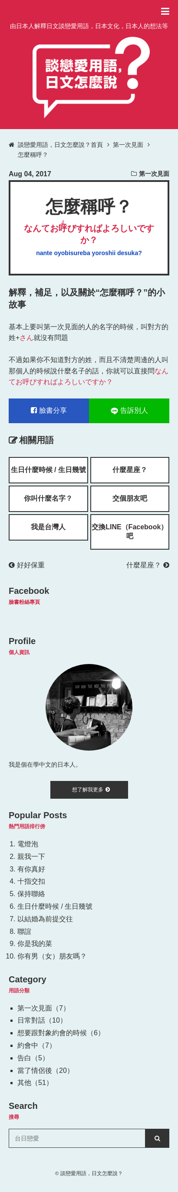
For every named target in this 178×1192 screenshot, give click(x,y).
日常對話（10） (42, 1020)
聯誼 (24, 931)
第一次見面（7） (43, 1008)
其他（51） (35, 1082)
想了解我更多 (91, 790)
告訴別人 (129, 411)
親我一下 (31, 856)
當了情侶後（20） (45, 1070)
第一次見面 (154, 173)
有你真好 (31, 869)
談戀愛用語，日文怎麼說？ (91, 1173)
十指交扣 (31, 881)
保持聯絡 (31, 893)
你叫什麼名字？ (48, 498)
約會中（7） (36, 1045)
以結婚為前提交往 (45, 919)
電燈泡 (27, 844)
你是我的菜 (34, 943)
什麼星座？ (129, 469)
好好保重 (27, 565)
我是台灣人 (48, 527)
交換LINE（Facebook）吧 (130, 531)
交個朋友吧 (129, 498)
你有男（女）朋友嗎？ (52, 956)
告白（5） (33, 1058)
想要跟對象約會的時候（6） (61, 1033)
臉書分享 (49, 410)
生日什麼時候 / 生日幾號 (48, 469)
